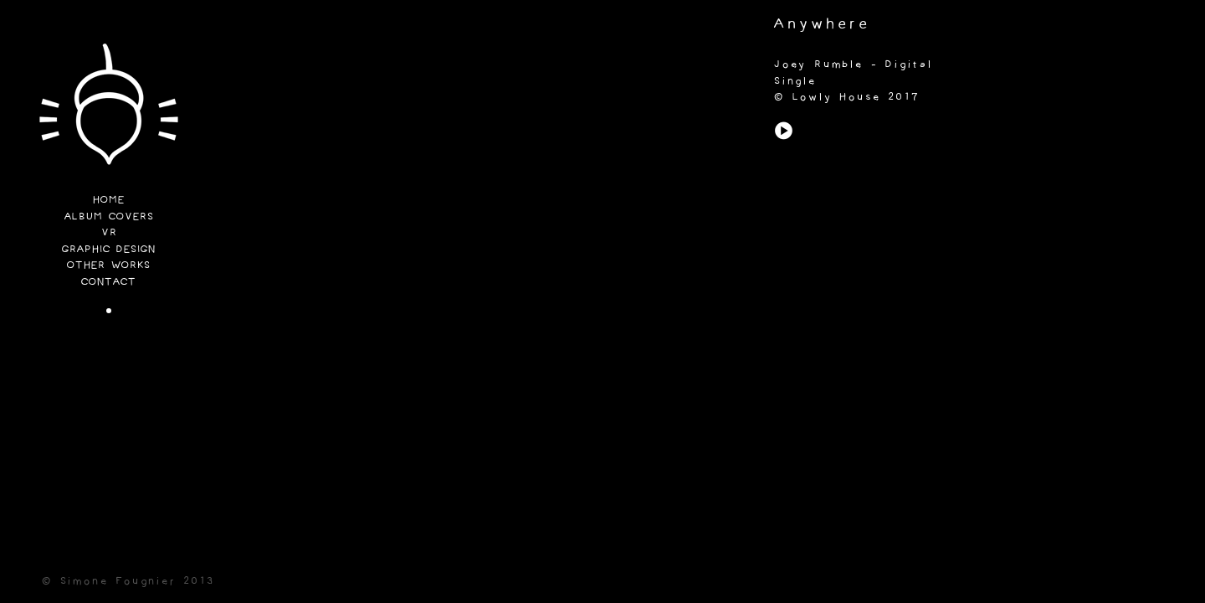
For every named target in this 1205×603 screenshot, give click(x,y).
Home (109, 200)
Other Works (109, 266)
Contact (108, 282)
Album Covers (109, 217)
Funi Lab (108, 109)
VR (109, 233)
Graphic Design (109, 250)
